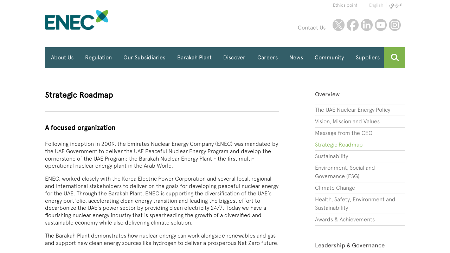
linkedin (367, 25)
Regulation (98, 57)
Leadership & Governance (350, 245)
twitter (339, 25)
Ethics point (345, 5)
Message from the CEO (344, 133)
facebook (353, 25)
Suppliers (368, 57)
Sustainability (331, 156)
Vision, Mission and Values (347, 121)
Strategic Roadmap (339, 144)
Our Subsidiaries (144, 57)
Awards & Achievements (345, 219)
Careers (267, 57)
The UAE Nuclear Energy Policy (352, 109)
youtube (381, 25)
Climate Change (335, 187)
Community (329, 57)
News (296, 57)
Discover (234, 57)
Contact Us (312, 27)
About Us (62, 57)
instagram (395, 25)
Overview (327, 94)
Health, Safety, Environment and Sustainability (355, 203)
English (376, 5)
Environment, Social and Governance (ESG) (345, 172)
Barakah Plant (194, 57)
